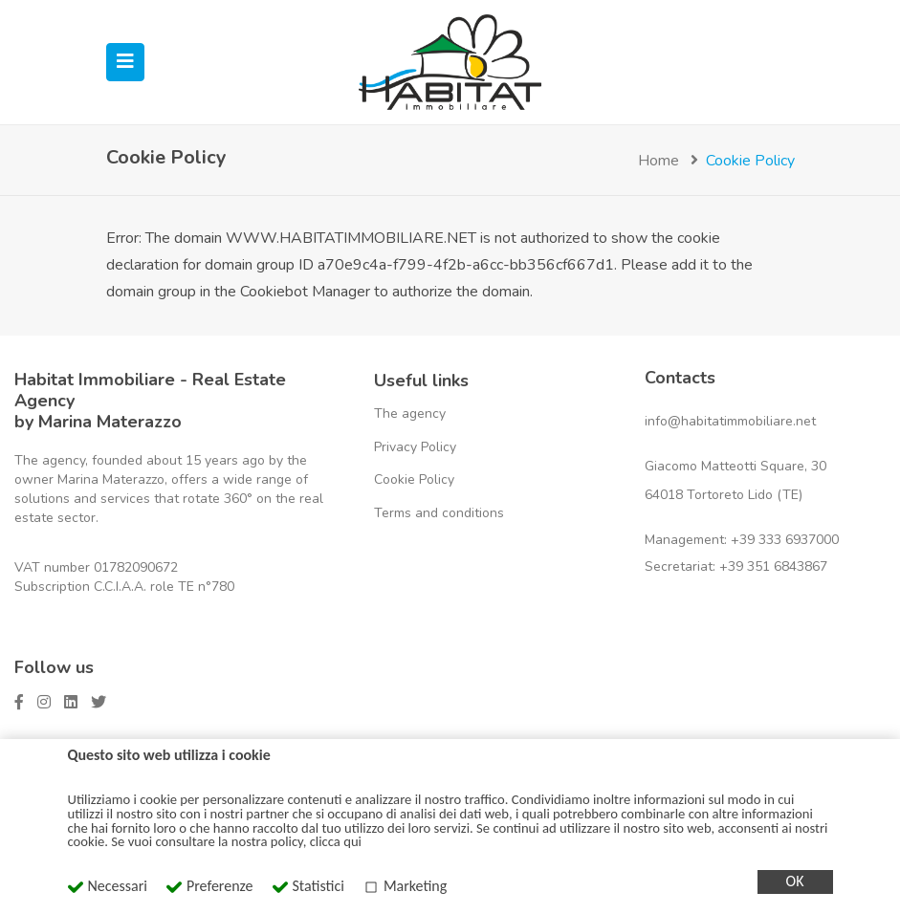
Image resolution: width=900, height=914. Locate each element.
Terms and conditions (439, 513)
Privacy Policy (415, 447)
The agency (410, 413)
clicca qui (336, 841)
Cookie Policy (414, 479)
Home (658, 160)
